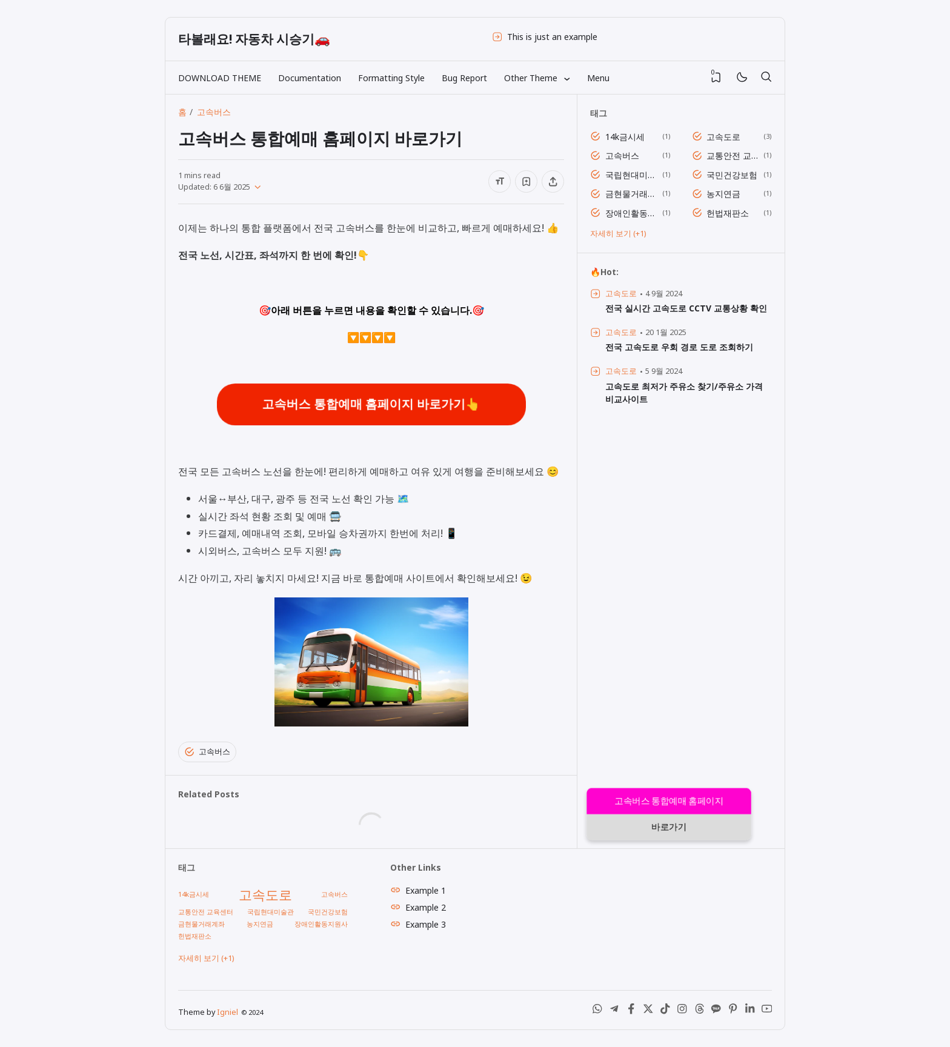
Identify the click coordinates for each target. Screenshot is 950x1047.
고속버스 (207, 751)
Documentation (309, 78)
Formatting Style (391, 78)
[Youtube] (767, 1011)
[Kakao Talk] (716, 1011)
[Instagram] (682, 1011)
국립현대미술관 (631, 175)
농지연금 (723, 193)
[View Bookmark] (716, 77)
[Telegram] (614, 1011)
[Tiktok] (665, 1011)
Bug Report (464, 78)
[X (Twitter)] (648, 1011)
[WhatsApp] (597, 1011)
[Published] (255, 187)
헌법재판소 (727, 213)
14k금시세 (625, 136)
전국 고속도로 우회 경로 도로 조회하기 (679, 347)
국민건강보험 (731, 175)
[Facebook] (631, 1011)
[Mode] (741, 77)
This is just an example (552, 36)
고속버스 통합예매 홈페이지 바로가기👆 (371, 404)
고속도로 (723, 136)
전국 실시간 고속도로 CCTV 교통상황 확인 (686, 308)
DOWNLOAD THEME (219, 78)
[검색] (765, 77)
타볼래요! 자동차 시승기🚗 (254, 38)
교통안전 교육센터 (732, 155)
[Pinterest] (733, 1011)
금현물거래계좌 (631, 193)
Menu (598, 78)
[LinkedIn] (750, 1011)
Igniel (227, 1012)
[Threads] (699, 1011)
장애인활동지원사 (631, 213)
